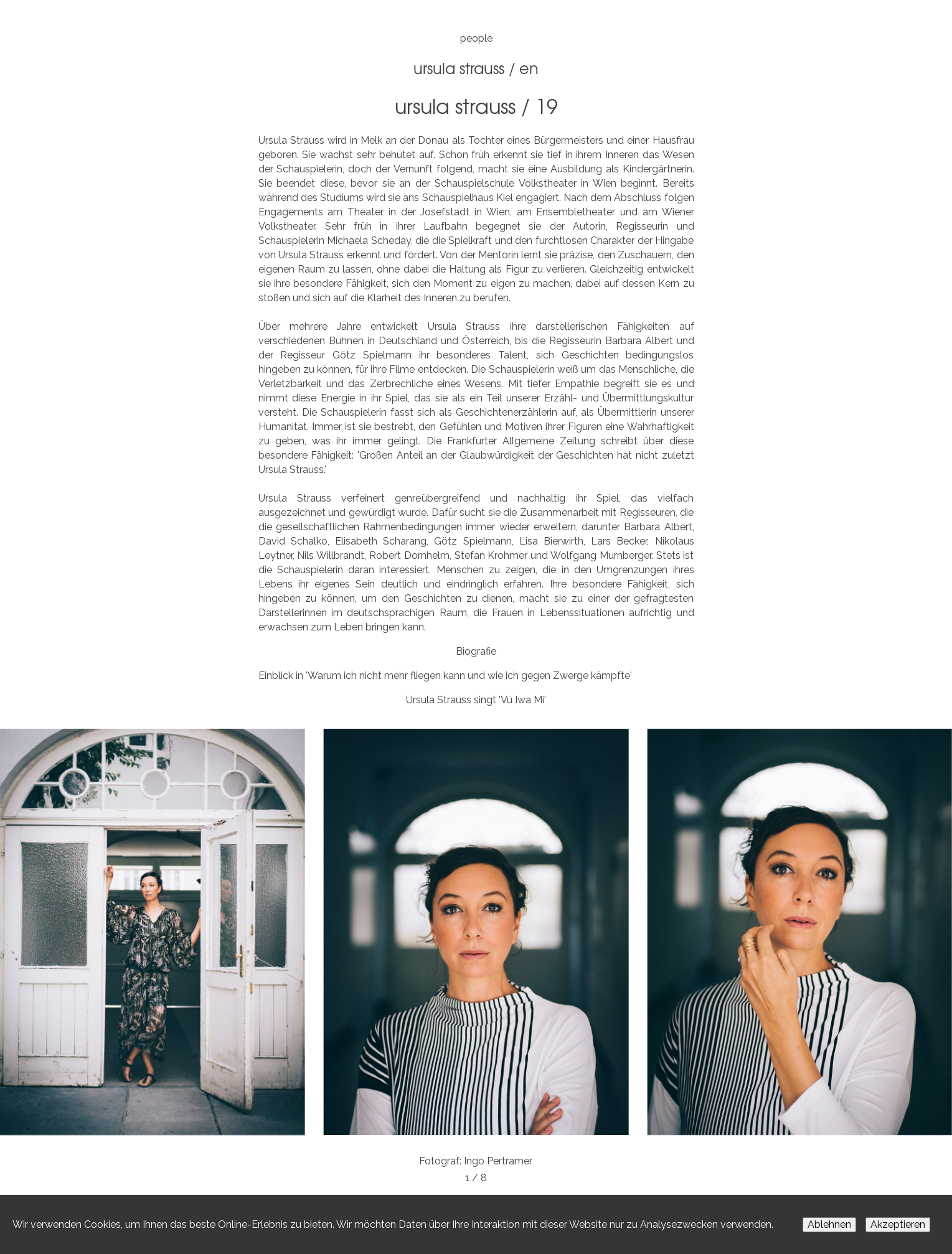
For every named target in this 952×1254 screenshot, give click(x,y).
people (476, 38)
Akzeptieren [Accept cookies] (897, 1224)
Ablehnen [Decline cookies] (829, 1224)
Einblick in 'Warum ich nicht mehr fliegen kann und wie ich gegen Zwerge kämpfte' (445, 675)
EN (529, 68)
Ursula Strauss (458, 68)
